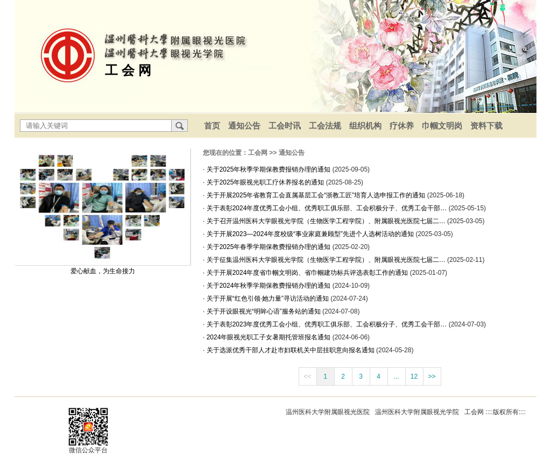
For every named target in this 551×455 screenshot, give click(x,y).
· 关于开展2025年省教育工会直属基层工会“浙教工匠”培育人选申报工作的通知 (315, 195)
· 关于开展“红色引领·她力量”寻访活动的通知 (266, 298)
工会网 (257, 153)
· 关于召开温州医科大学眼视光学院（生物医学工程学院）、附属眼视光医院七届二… (325, 221)
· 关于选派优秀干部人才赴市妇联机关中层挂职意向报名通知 (289, 350)
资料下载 (486, 125)
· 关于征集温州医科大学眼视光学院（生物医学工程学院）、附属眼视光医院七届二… (325, 260)
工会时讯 (285, 125)
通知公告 (244, 125)
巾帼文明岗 (442, 125)
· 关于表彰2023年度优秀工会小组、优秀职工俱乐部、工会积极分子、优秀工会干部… (326, 324)
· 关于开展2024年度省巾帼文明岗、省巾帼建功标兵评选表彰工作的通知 (306, 272)
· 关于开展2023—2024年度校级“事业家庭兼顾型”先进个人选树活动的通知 (309, 234)
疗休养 (402, 125)
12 (414, 376)
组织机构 (365, 125)
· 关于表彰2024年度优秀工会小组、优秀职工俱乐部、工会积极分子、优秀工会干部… (326, 208)
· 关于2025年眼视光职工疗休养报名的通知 (264, 182)
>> (431, 376)
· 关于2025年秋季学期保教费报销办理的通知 (268, 169)
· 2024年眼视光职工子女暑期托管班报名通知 (268, 337)
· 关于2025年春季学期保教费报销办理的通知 (268, 247)
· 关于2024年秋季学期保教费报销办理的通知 (268, 285)
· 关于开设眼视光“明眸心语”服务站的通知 (262, 311)
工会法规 (325, 125)
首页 (212, 125)
